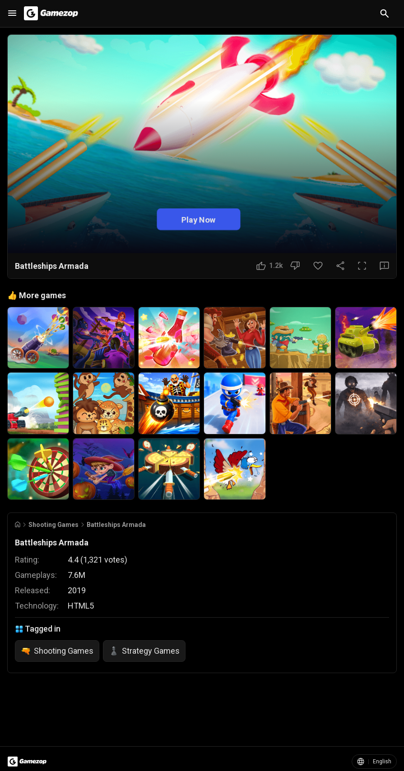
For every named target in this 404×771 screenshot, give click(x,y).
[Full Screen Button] (362, 265)
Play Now (198, 219)
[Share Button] (340, 266)
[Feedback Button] (384, 266)
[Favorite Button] (318, 266)
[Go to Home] (17, 524)
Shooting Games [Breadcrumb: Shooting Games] (53, 524)
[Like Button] (270, 266)
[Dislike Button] (295, 266)
